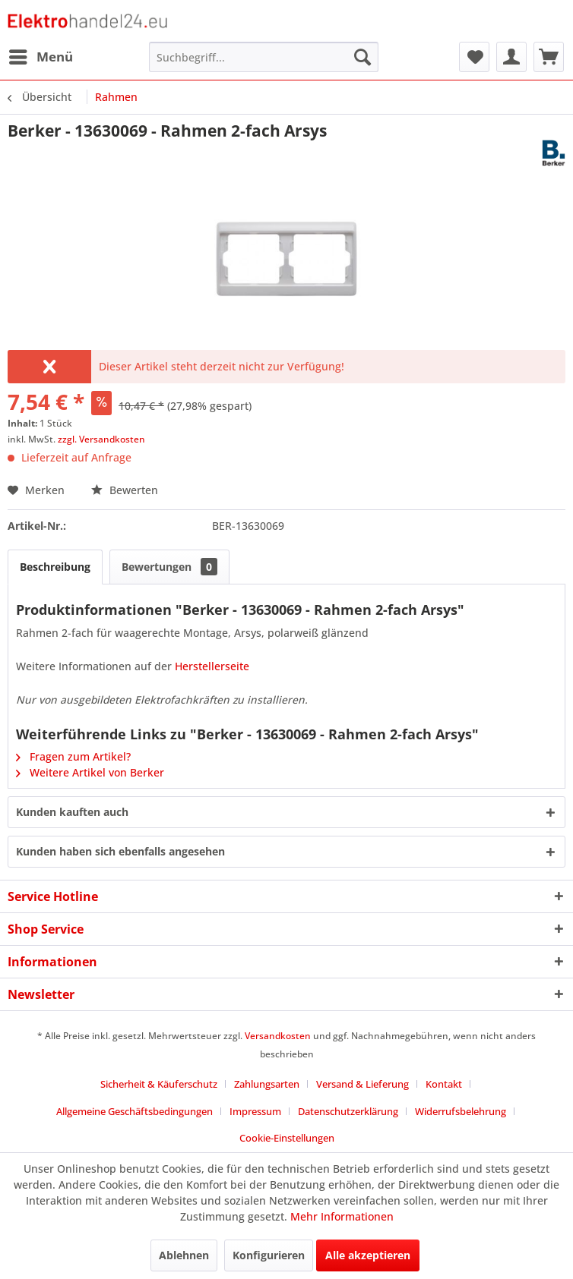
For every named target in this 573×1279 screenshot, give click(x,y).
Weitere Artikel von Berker (90, 772)
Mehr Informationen (342, 1216)
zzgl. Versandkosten (101, 439)
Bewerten (124, 490)
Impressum (255, 1111)
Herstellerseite (212, 666)
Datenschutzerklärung (348, 1111)
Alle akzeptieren (367, 1255)
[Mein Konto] (511, 57)
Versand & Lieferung (362, 1084)
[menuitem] (40, 57)
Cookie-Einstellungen (286, 1138)
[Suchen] (362, 57)
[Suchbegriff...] (263, 57)
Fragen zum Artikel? (73, 756)
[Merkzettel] (474, 57)
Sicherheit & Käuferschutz (158, 1084)
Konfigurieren (269, 1255)
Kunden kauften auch (72, 812)
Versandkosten (278, 1035)
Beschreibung (55, 566)
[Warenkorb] (548, 57)
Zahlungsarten (266, 1084)
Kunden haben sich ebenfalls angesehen (120, 851)
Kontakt (444, 1084)
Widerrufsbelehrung (460, 1111)
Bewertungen (169, 566)
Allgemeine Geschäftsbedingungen (134, 1111)
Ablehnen (184, 1255)
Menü (41, 55)
